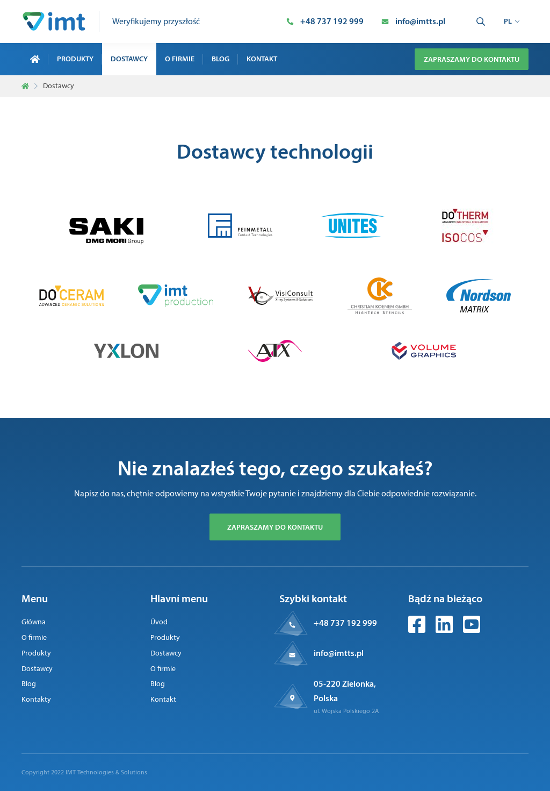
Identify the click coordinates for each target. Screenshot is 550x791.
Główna (33, 621)
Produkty (75, 58)
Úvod (159, 621)
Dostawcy (129, 58)
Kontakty (36, 699)
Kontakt (262, 58)
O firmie (179, 58)
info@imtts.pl (339, 652)
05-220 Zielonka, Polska (345, 690)
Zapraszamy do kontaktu (471, 59)
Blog (220, 58)
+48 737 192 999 (345, 622)
